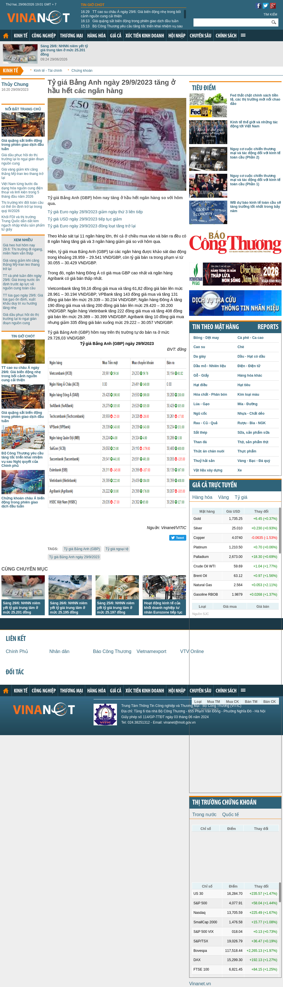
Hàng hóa (96, 36)
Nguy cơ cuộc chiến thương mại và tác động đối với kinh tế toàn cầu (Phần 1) (255, 180)
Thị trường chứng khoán (224, 802)
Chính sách (226, 36)
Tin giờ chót (93, 5)
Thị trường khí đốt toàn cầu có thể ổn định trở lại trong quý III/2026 (22, 207)
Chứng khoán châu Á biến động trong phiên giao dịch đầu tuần (22, 502)
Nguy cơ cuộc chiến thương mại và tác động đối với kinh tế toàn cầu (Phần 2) (255, 153)
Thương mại (71, 36)
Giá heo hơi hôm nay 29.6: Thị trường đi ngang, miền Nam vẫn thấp (23, 249)
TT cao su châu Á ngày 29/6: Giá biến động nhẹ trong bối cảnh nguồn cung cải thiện (131, 14)
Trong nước (204, 814)
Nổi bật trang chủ (23, 109)
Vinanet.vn (200, 983)
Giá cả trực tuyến (214, 485)
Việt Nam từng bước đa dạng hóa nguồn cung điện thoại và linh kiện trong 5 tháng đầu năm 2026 (22, 190)
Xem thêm (243, 35)
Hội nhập (176, 36)
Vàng (223, 497)
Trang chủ (6, 35)
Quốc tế (230, 814)
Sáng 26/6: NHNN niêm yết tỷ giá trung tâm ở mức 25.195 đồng (68, 607)
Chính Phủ (17, 651)
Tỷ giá (241, 497)
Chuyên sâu (200, 36)
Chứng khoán (82, 71)
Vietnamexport (151, 651)
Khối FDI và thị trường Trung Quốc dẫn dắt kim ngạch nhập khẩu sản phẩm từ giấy (23, 223)
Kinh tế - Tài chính (48, 71)
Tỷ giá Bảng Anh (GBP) (82, 549)
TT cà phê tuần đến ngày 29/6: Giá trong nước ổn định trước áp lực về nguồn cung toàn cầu (22, 282)
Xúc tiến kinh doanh (145, 36)
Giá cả (115, 36)
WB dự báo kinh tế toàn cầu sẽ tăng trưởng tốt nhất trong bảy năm (255, 207)
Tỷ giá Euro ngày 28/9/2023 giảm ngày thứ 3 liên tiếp (95, 212)
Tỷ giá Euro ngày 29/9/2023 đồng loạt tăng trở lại (92, 226)
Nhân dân (59, 651)
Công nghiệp (44, 36)
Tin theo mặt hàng (215, 327)
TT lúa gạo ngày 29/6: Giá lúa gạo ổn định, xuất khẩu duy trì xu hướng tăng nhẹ (23, 301)
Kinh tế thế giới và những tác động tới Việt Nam (254, 124)
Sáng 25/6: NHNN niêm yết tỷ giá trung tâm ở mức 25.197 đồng (115, 607)
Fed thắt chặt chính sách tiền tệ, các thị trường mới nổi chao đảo (255, 99)
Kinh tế (20, 36)
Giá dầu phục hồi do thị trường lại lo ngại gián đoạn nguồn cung (22, 159)
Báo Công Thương (112, 651)
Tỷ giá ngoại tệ (116, 549)
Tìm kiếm (270, 14)
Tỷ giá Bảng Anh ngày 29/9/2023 (74, 557)
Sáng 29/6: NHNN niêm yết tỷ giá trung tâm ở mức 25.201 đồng (64, 50)
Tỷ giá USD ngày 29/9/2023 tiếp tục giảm (85, 219)
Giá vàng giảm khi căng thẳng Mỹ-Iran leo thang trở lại (22, 173)
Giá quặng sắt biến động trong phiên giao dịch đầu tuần (129, 21)
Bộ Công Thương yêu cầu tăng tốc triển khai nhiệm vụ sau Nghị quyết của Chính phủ (132, 28)
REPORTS (268, 327)
